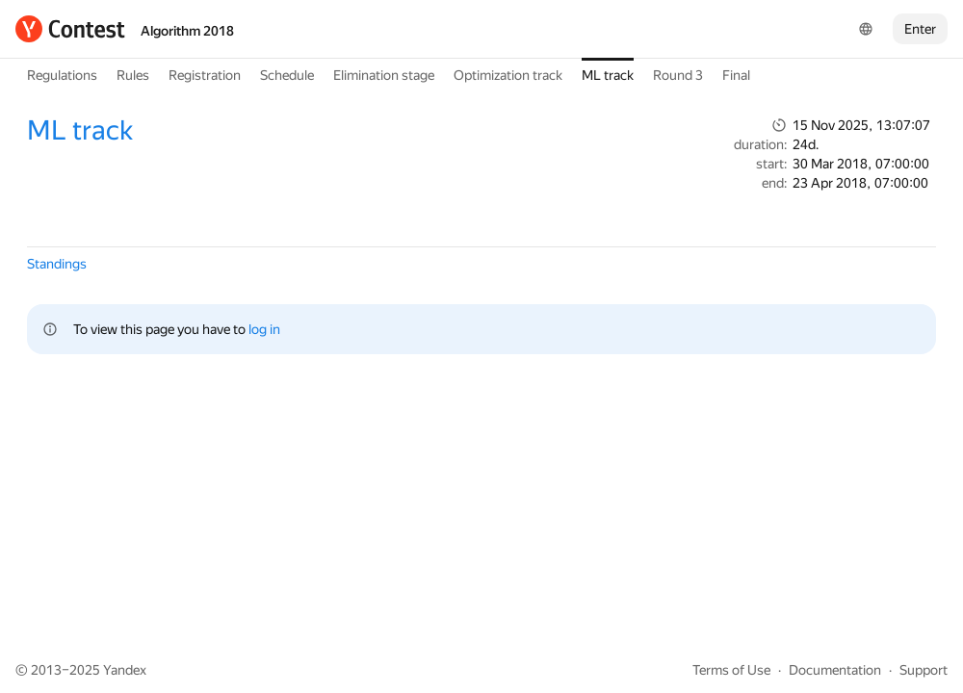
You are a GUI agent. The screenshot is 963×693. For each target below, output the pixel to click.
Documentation (835, 670)
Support (923, 670)
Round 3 (678, 75)
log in (264, 329)
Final (736, 75)
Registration (205, 75)
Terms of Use (731, 670)
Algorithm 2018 (187, 30)
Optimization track (508, 75)
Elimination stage (383, 75)
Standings (57, 263)
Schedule (287, 75)
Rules (133, 75)
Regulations (62, 75)
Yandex (124, 670)
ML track (608, 75)
